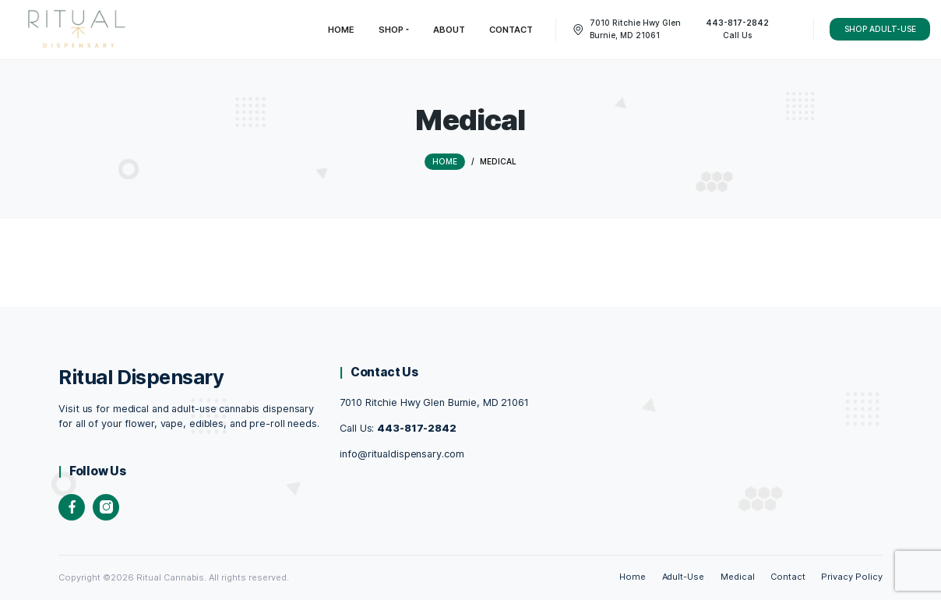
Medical (738, 576)
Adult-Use (683, 576)
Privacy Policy (852, 576)
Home (632, 576)
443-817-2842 (416, 427)
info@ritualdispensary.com (401, 453)
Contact (787, 576)
